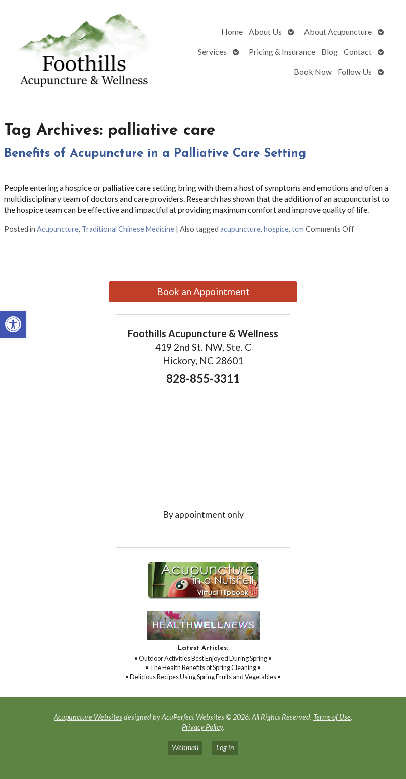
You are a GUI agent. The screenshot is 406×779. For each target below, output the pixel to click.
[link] (13, 324)
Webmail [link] (185, 747)
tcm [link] (298, 229)
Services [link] (212, 51)
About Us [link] (265, 31)
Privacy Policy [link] (202, 727)
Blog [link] (329, 51)
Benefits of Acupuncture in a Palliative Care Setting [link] (155, 154)
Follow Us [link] (355, 71)
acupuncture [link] (240, 229)
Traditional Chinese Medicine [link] (128, 229)
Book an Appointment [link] (203, 291)
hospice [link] (276, 229)
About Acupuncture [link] (338, 31)
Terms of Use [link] (332, 717)
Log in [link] (225, 747)
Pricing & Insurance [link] (282, 51)
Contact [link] (358, 51)
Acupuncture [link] (58, 229)
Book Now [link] (313, 71)
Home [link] (232, 31)
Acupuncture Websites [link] (88, 717)
